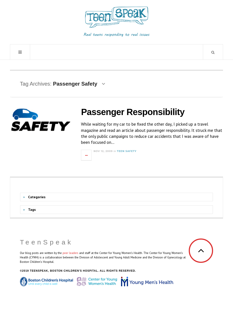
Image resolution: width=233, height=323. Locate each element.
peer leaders (70, 253)
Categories (37, 197)
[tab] (116, 197)
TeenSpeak (46, 242)
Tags (32, 209)
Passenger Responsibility (133, 112)
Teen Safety (127, 151)
